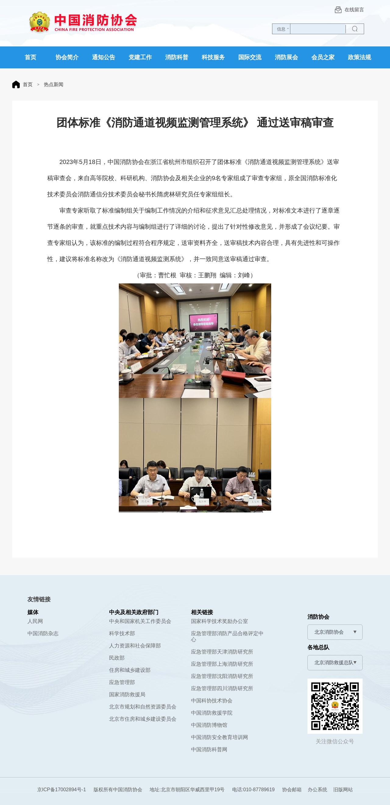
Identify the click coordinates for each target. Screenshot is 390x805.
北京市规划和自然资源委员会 (142, 707)
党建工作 (140, 57)
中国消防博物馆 (209, 725)
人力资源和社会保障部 (135, 646)
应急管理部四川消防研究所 (222, 688)
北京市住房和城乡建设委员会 (142, 719)
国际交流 (249, 57)
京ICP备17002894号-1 (61, 789)
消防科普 (176, 57)
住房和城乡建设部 (130, 670)
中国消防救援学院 (211, 713)
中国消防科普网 (209, 749)
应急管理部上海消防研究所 (222, 664)
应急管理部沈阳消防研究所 (222, 676)
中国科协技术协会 (211, 701)
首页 (30, 57)
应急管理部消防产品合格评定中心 (227, 637)
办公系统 (317, 789)
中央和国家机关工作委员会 (140, 621)
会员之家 (323, 57)
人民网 (35, 621)
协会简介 (67, 57)
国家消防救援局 (127, 695)
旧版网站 (343, 789)
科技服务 (213, 57)
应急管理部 (122, 682)
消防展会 (286, 57)
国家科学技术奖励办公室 (219, 621)
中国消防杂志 (42, 633)
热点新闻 (53, 84)
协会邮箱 (292, 789)
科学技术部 (122, 633)
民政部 (117, 658)
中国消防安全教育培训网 (219, 737)
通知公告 (103, 57)
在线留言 (349, 9)
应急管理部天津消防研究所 (222, 652)
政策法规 (359, 57)
